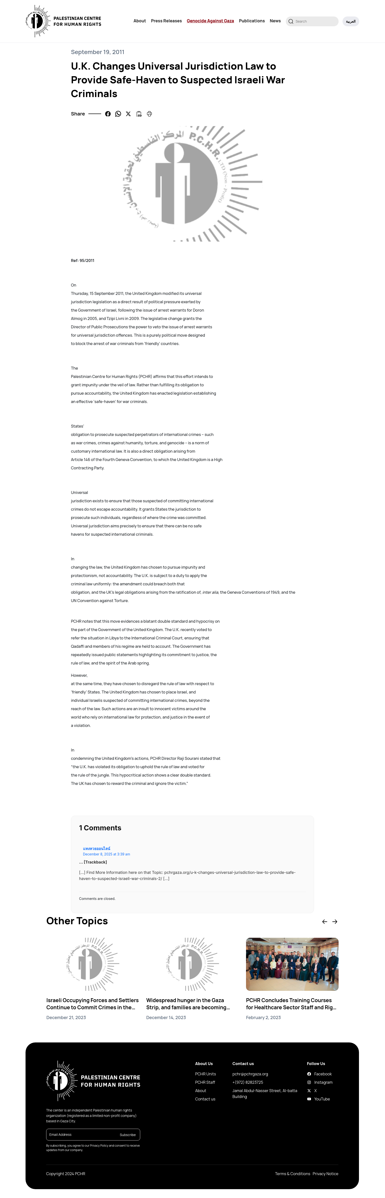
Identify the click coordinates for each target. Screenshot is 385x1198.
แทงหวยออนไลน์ (96, 848)
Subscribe (128, 1135)
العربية (351, 21)
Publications (252, 21)
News (275, 21)
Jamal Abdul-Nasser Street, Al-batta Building (265, 1094)
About (140, 21)
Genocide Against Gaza (210, 21)
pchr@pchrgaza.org (250, 1074)
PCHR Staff (205, 1082)
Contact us (205, 1099)
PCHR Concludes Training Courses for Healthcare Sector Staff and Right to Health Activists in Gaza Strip (290, 1004)
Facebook (311, 1074)
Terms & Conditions (292, 1174)
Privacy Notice (325, 1174)
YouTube (311, 1099)
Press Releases (166, 21)
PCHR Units (205, 1074)
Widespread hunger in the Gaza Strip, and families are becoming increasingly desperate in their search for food (188, 1004)
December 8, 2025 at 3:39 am (106, 854)
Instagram (311, 1082)
